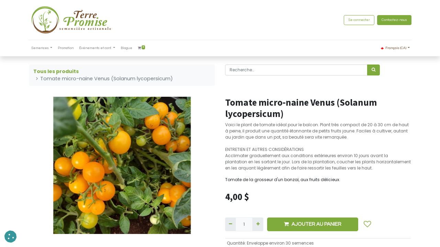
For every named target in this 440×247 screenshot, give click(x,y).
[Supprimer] (230, 224)
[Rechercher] (373, 69)
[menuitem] (66, 48)
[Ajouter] (257, 224)
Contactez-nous (393, 20)
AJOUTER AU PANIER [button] (312, 224)
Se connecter (358, 20)
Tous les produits (56, 71)
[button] (367, 224)
